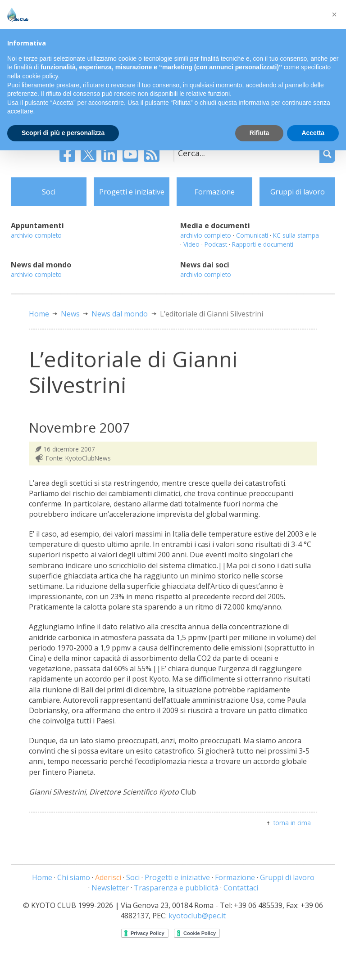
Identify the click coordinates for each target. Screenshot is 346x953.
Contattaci (240, 888)
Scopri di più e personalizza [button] (63, 132)
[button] (334, 14)
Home (39, 314)
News (70, 314)
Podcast (216, 244)
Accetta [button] (312, 132)
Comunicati (252, 235)
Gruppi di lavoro (297, 192)
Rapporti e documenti (262, 244)
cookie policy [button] (40, 76)
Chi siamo (73, 877)
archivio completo (36, 235)
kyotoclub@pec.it (197, 916)
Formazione (215, 192)
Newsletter (110, 888)
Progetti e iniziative (131, 192)
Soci (48, 192)
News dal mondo (119, 314)
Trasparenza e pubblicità (176, 888)
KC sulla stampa (296, 235)
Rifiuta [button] (259, 132)
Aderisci (108, 877)
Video (191, 244)
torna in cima (292, 822)
